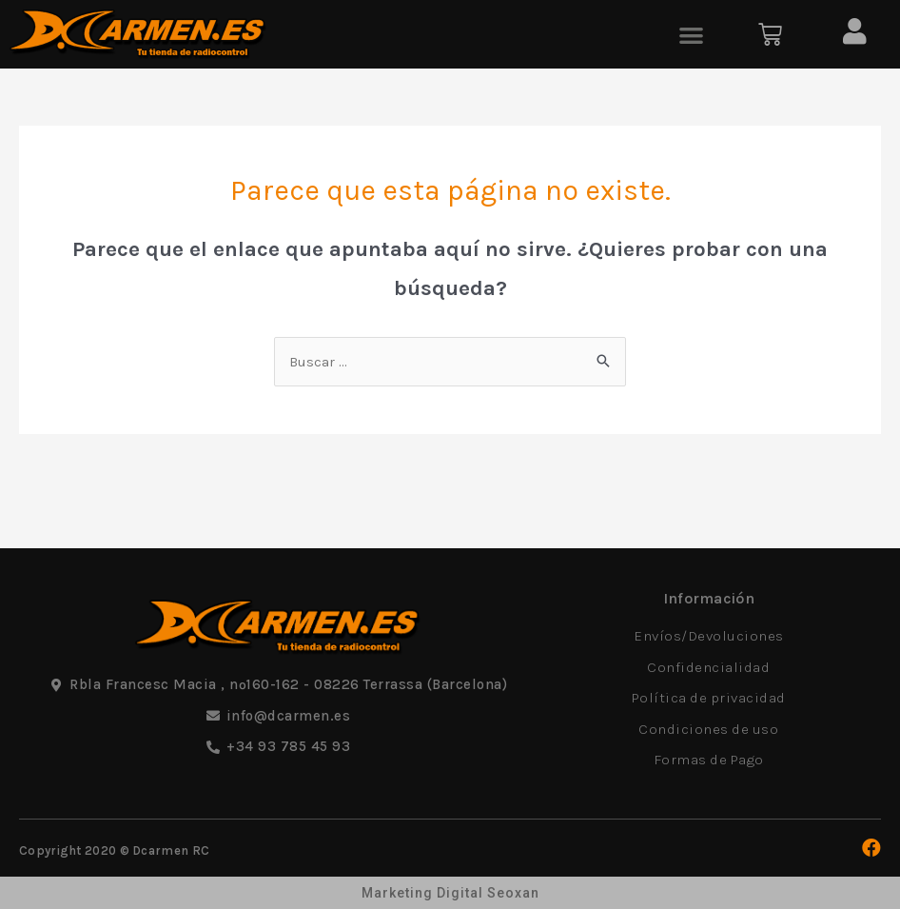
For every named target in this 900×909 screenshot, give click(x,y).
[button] (691, 34)
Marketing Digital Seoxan (450, 892)
